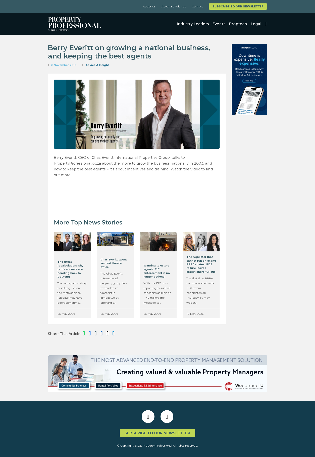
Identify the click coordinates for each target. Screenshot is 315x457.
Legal (256, 24)
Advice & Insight (97, 65)
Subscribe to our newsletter (238, 6)
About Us (149, 6)
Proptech (238, 24)
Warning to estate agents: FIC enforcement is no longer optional (156, 271)
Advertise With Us (174, 6)
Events (218, 24)
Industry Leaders (193, 24)
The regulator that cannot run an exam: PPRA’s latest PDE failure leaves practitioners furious (201, 264)
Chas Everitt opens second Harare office (113, 263)
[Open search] (266, 24)
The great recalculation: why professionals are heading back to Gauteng (70, 269)
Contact (197, 6)
